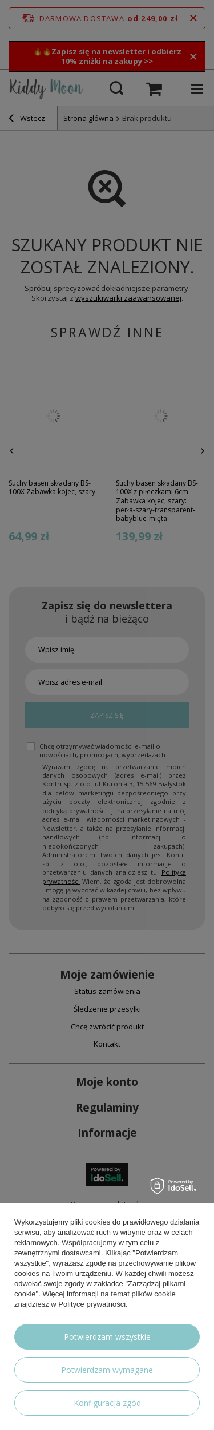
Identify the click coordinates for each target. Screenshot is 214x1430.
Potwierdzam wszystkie (107, 1336)
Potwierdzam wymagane (107, 1369)
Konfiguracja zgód (107, 1402)
